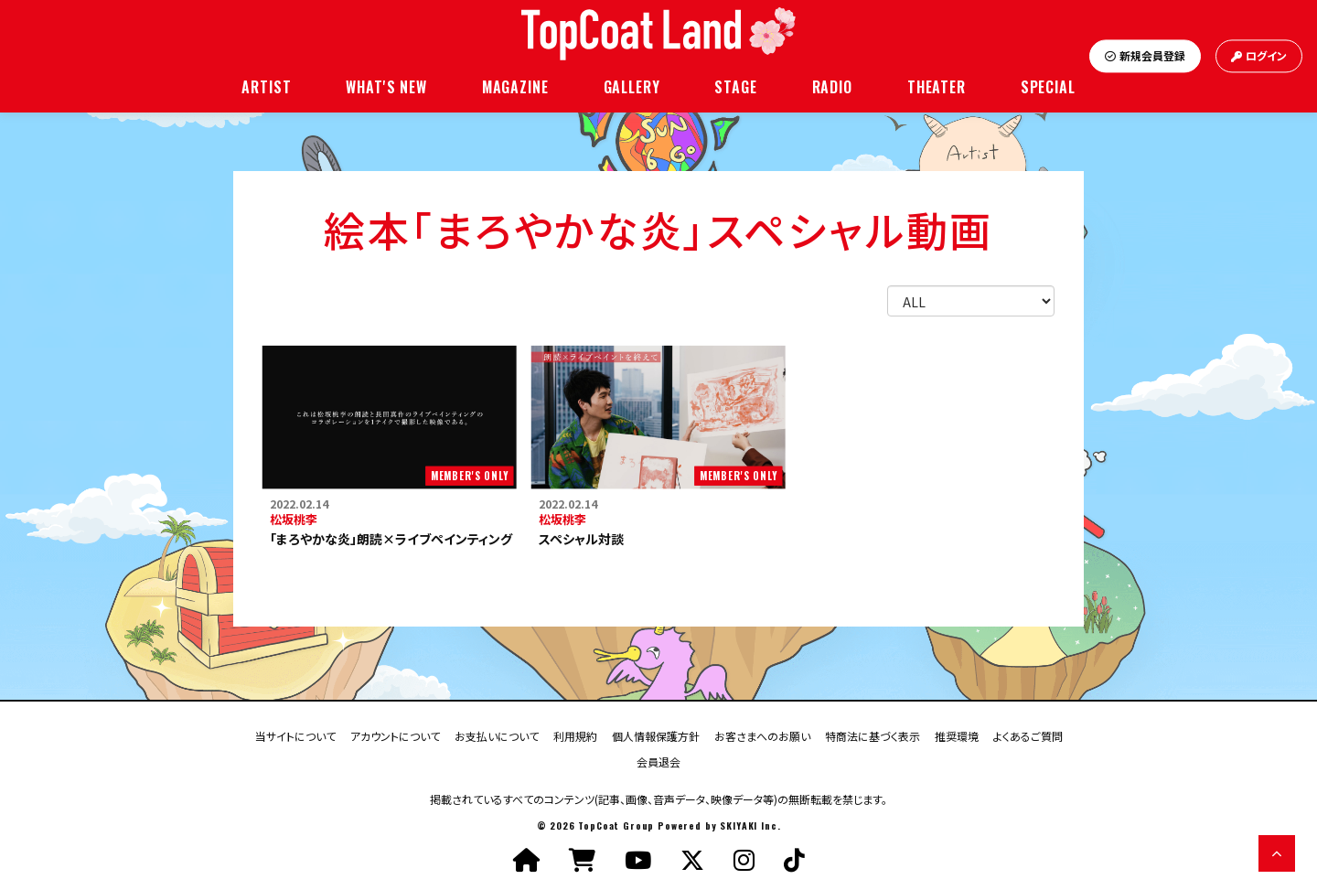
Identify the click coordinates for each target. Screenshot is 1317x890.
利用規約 (575, 735)
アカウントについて (395, 735)
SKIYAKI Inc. (750, 825)
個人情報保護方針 (656, 735)
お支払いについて (497, 735)
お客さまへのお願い (762, 735)
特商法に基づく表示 (872, 735)
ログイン (1259, 56)
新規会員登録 (1145, 56)
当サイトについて (295, 735)
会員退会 (658, 760)
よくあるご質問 (1028, 735)
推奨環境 (957, 735)
